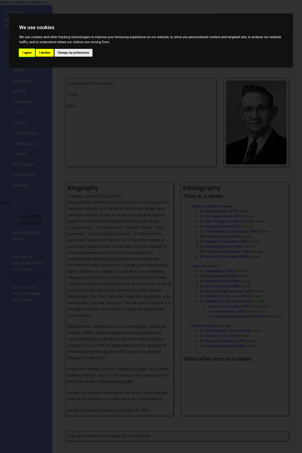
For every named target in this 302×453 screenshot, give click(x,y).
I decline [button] (44, 52)
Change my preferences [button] (73, 52)
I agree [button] (26, 52)
